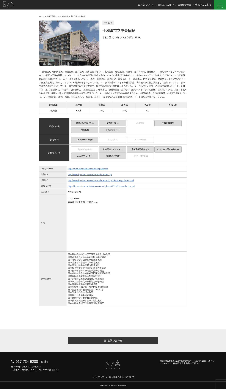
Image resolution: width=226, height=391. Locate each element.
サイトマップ (98, 379)
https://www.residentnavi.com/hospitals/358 (88, 168)
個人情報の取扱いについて (121, 379)
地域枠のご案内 (203, 5)
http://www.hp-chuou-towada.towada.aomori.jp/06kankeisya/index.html (101, 180)
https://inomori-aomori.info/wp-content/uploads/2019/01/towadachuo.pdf (101, 186)
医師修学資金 (184, 5)
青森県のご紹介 (166, 5)
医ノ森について (146, 5)
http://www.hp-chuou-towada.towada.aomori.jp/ (90, 174)
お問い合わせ (113, 341)
